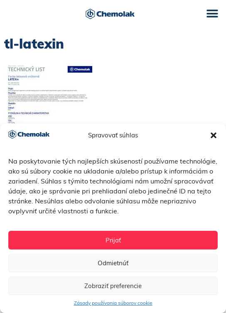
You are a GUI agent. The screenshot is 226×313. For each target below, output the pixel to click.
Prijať (113, 240)
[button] (213, 135)
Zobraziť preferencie (113, 286)
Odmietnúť (113, 263)
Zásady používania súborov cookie (113, 303)
